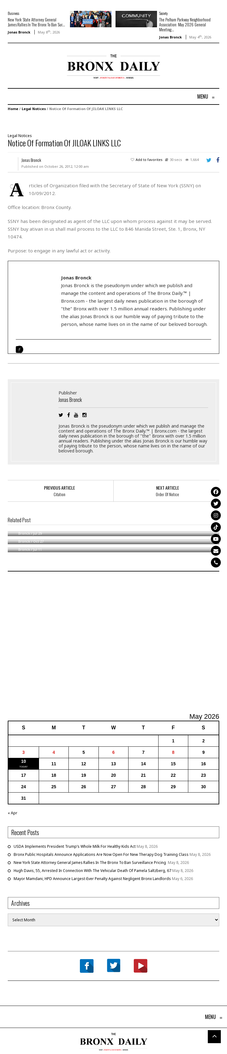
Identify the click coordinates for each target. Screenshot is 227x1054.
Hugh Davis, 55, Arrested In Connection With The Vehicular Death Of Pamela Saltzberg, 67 (92, 870)
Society (163, 13)
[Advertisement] (44, 74)
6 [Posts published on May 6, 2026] (113, 752)
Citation (59, 494)
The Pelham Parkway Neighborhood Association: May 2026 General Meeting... (185, 24)
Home (13, 108)
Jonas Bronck (19, 32)
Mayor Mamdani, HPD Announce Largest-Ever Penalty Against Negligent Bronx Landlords (92, 878)
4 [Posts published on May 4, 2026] (54, 752)
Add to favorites (149, 159)
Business (13, 13)
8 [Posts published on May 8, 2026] (173, 752)
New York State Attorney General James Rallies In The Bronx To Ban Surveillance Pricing (90, 862)
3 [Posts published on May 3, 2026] (23, 752)
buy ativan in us (37, 229)
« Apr (12, 813)
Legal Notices (34, 108)
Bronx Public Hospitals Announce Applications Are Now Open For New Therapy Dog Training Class (101, 854)
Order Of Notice (167, 494)
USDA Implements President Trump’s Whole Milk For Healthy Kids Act (75, 846)
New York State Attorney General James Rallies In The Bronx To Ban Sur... (36, 22)
